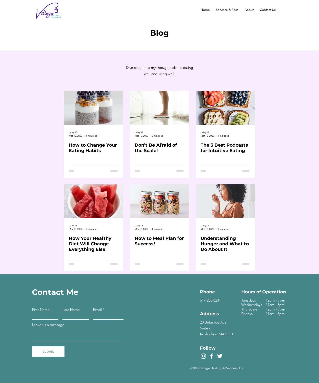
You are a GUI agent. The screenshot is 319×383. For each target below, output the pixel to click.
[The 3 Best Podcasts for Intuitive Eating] (225, 108)
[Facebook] (211, 356)
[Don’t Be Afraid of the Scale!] (159, 108)
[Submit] (48, 351)
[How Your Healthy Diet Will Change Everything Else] (93, 201)
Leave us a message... (49, 325)
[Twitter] (219, 356)
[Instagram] (203, 356)
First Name (41, 310)
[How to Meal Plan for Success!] (159, 201)
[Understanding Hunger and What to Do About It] (225, 201)
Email (97, 310)
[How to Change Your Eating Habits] (93, 108)
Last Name (71, 310)
